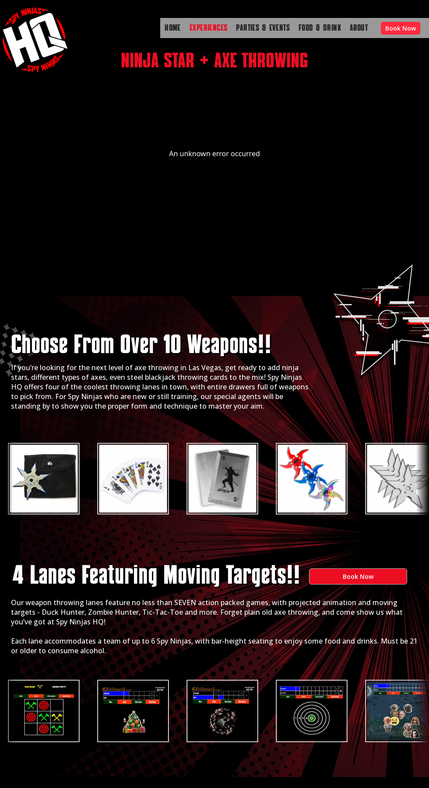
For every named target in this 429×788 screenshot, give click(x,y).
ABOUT (359, 28)
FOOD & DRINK (320, 28)
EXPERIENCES (209, 28)
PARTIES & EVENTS (263, 28)
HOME (173, 28)
